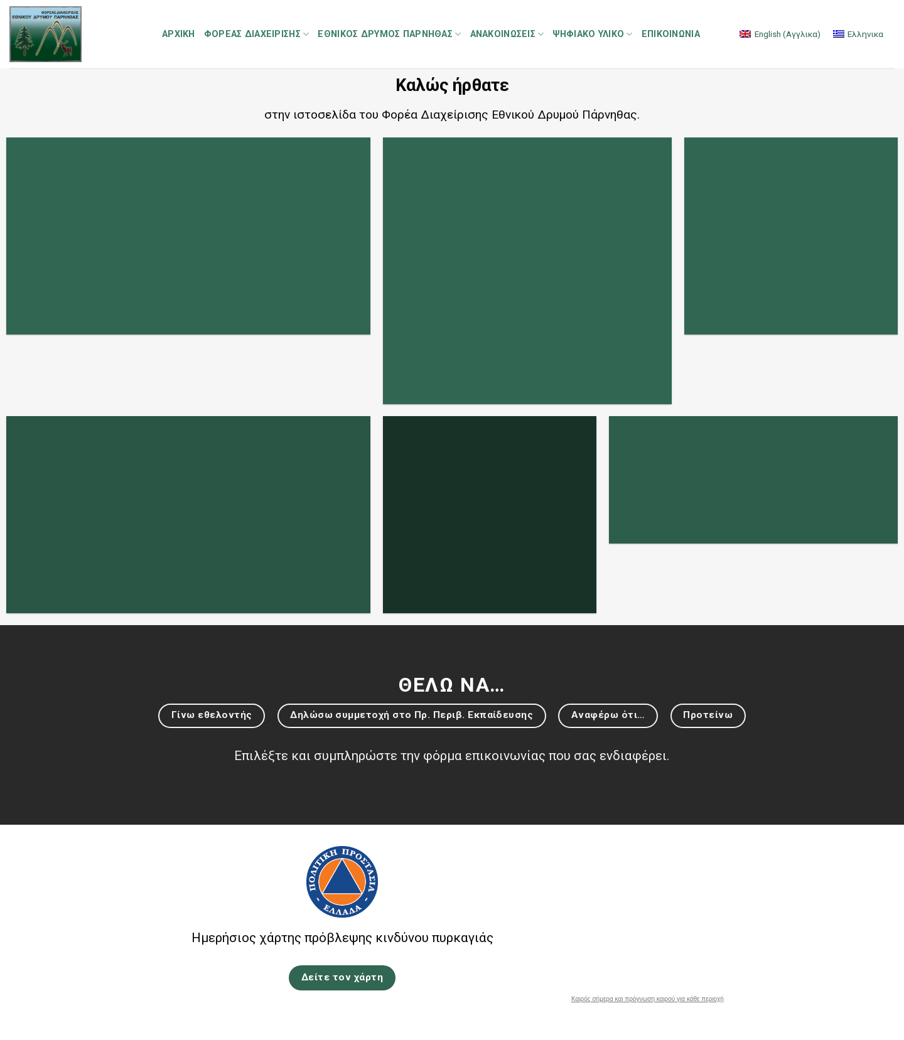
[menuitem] (779, 34)
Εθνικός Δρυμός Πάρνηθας (389, 34)
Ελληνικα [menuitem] (865, 34)
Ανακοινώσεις (507, 34)
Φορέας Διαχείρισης (256, 34)
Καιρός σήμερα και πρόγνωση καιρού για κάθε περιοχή (647, 999)
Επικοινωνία (671, 34)
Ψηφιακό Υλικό (592, 34)
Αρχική (178, 34)
